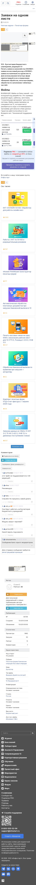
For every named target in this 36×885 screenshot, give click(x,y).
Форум (8, 785)
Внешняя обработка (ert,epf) (16, 675)
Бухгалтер (9, 669)
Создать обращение (12, 836)
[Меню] (3, 3)
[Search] (18, 733)
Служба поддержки (13, 813)
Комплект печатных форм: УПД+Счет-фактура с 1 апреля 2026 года (16, 401)
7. (2, 539)
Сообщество (6, 796)
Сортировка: (13, 464)
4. (2, 506)
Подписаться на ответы (10, 456)
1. (2, 473)
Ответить (10, 481)
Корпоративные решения (16, 758)
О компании (6, 793)
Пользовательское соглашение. (13, 851)
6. (2, 529)
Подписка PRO (7, 798)
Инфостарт (5, 177)
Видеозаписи (10, 777)
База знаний (10, 742)
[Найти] (33, 733)
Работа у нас (6, 805)
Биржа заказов (11, 781)
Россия (8, 696)
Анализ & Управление (14, 750)
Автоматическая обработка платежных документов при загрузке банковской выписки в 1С (17, 305)
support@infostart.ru (10, 831)
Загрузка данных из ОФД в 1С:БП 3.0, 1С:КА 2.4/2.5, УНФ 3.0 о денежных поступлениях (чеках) (17, 433)
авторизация (17, 552)
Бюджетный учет (12, 713)
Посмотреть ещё (17, 446)
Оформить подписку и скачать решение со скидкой (18, 166)
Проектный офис (12, 769)
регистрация (7, 552)
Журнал (8, 738)
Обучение (9, 761)
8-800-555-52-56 (9, 828)
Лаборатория (11, 746)
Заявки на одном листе (14, 16)
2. (2, 485)
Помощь (5, 803)
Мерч (7, 788)
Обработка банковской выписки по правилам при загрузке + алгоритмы (17, 369)
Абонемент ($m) (11, 719)
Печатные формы (12, 661)
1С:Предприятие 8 (12, 681)
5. (2, 519)
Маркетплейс (11, 765)
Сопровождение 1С (13, 754)
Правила (5, 801)
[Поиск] (8, 3)
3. (2, 496)
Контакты (5, 808)
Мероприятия (11, 773)
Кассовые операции (20, 663)
